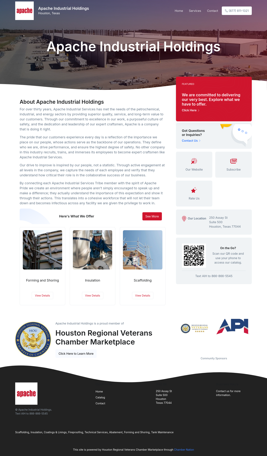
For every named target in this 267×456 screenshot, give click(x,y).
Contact (212, 11)
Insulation (92, 280)
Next (254, 335)
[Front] (25, 10)
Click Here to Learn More (76, 353)
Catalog (100, 397)
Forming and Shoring (42, 280)
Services (195, 11)
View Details (42, 295)
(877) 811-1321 (237, 11)
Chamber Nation (184, 449)
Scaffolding (142, 280)
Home (179, 11)
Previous (173, 335)
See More (152, 216)
